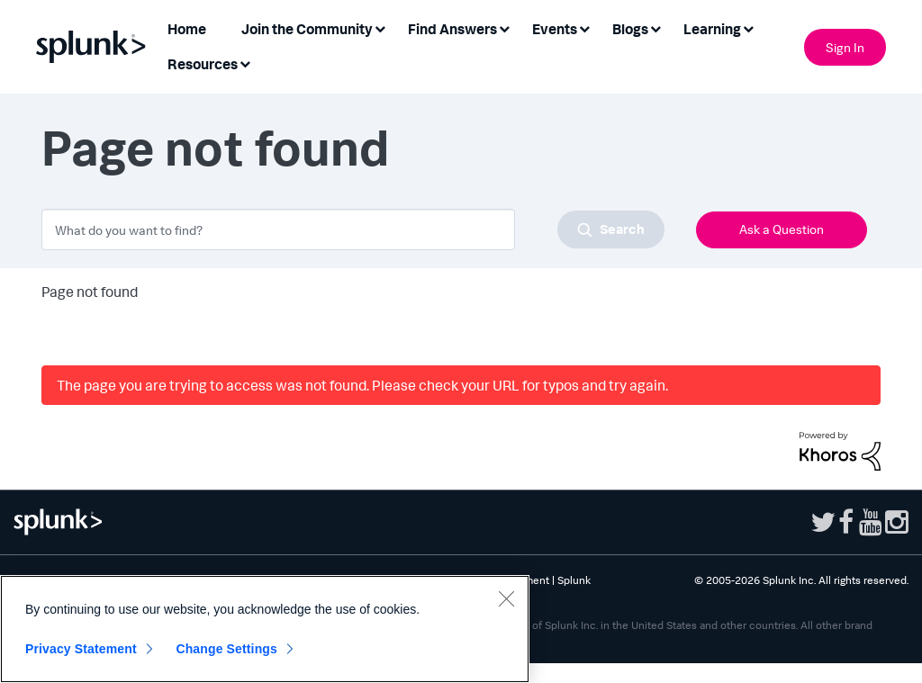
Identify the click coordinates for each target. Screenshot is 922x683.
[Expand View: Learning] (748, 27)
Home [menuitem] (186, 29)
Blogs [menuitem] (630, 29)
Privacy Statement (81, 649)
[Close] (506, 598)
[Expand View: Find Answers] (504, 27)
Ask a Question (781, 229)
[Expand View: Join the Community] (380, 27)
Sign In (845, 47)
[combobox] (352, 229)
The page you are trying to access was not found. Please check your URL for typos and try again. (362, 385)
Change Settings (226, 649)
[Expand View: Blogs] (655, 27)
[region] (264, 629)
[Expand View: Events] (584, 27)
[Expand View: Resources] (245, 62)
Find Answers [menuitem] (452, 29)
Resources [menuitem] (202, 64)
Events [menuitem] (554, 29)
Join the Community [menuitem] (307, 29)
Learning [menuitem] (712, 29)
